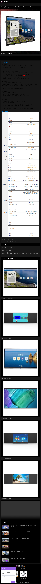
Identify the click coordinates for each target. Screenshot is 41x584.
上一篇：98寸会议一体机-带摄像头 (8, 239)
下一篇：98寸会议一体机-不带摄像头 (9, 241)
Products (7, 6)
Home (2, 6)
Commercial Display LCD (15, 6)
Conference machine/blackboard (28, 6)
